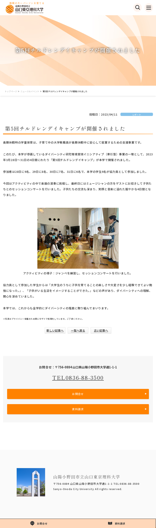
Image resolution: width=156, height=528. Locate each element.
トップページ (11, 91)
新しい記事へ (55, 330)
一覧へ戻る (78, 330)
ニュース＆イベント (30, 91)
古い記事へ (101, 330)
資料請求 (78, 409)
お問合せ (78, 394)
